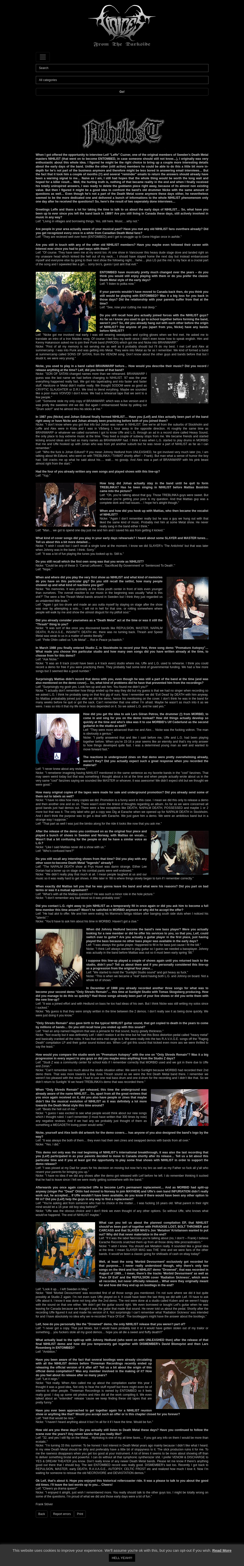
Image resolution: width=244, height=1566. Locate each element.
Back (41, 1514)
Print (80, 1514)
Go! (122, 92)
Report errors (62, 1514)
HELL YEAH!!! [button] (122, 1558)
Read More (221, 1550)
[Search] (122, 68)
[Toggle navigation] (43, 57)
